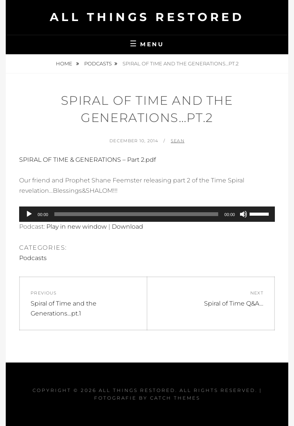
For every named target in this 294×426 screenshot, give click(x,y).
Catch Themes (175, 398)
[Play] (29, 214)
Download (127, 226)
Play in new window (76, 226)
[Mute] (243, 214)
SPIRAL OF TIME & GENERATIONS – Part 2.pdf (87, 159)
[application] (146, 214)
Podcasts (98, 63)
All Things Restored (147, 17)
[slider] (136, 214)
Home (65, 63)
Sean (177, 140)
